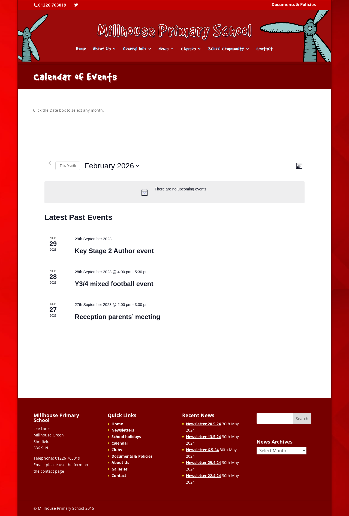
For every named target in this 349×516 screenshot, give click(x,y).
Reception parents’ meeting (117, 316)
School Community (226, 49)
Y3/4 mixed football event (114, 283)
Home (81, 49)
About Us (102, 49)
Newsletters (123, 430)
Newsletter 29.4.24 (203, 462)
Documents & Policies (294, 5)
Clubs (117, 449)
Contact (265, 49)
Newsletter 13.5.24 (203, 436)
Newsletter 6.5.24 (202, 449)
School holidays (126, 436)
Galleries (120, 469)
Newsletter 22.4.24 (203, 475)
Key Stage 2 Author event (114, 250)
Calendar (120, 443)
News (164, 49)
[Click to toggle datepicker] (111, 165)
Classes (188, 49)
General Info (134, 49)
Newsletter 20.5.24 (203, 423)
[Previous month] (49, 163)
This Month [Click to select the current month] (68, 166)
